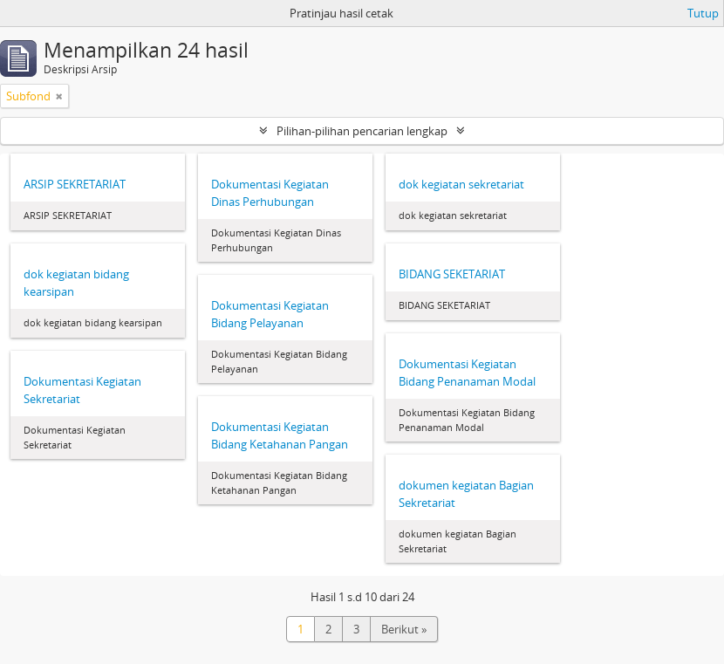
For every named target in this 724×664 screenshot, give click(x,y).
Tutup (703, 13)
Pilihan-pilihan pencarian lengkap (362, 131)
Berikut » (404, 629)
